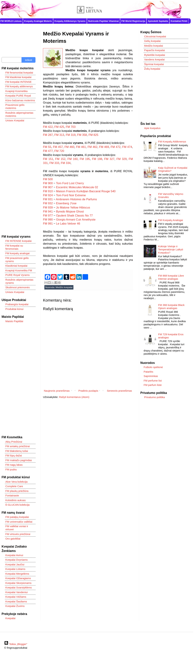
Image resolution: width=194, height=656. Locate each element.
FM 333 (54, 162)
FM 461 (81, 146)
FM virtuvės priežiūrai (17, 534)
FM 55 (47, 146)
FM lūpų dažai (13, 455)
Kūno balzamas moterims (20, 100)
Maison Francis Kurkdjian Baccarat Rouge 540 (86, 191)
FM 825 (93, 134)
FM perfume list (153, 380)
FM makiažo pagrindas (18, 460)
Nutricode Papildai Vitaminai (103, 21)
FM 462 (92, 146)
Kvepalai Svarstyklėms (18, 587)
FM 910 (48, 191)
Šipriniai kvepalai (154, 64)
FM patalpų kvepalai (17, 516)
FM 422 (48, 126)
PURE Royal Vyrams (17, 274)
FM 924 (48, 195)
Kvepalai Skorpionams (18, 582)
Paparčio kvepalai (154, 50)
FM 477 (48, 150)
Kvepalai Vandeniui (16, 592)
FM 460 (69, 146)
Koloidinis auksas (15, 500)
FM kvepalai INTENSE (18, 81)
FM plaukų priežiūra (16, 490)
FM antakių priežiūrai (17, 446)
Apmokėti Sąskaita (158, 21)
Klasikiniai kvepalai (16, 265)
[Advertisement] (18, 178)
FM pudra (11, 469)
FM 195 (85, 158)
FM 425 (59, 126)
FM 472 (115, 146)
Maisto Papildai (14, 321)
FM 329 (121, 158)
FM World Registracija (133, 21)
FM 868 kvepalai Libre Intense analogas (171, 277)
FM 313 (59, 134)
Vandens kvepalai (154, 59)
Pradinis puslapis (88, 390)
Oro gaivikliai (12, 538)
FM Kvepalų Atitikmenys (172, 141)
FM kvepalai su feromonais (14, 247)
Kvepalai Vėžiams (15, 596)
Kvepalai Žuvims (15, 605)
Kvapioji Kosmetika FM (18, 270)
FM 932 (48, 203)
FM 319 (71, 134)
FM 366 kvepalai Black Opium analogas (171, 306)
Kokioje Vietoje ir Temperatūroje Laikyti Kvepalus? (170, 249)
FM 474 (127, 146)
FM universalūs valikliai (18, 521)
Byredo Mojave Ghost (70, 211)
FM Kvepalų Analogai (170, 220)
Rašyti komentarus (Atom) (74, 396)
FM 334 (66, 162)
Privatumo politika (154, 397)
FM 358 (82, 134)
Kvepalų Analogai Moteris (38, 21)
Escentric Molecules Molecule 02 (77, 187)
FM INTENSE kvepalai (18, 240)
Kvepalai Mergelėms (17, 573)
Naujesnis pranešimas (57, 390)
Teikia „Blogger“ (15, 644)
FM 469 (104, 146)
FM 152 (60, 158)
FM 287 (48, 134)
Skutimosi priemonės (17, 287)
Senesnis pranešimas (119, 390)
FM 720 (59, 150)
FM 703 (71, 126)
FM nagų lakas (14, 464)
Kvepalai (10, 618)
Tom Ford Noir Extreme (71, 195)
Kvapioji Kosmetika (16, 91)
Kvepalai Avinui (14, 555)
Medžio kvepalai (64, 287)
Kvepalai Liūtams (15, 568)
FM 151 (48, 158)
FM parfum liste (153, 384)
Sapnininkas (151, 376)
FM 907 (48, 187)
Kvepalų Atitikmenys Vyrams (70, 21)
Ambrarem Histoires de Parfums (76, 199)
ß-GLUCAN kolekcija (17, 504)
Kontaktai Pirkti (179, 21)
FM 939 (48, 207)
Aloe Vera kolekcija (16, 481)
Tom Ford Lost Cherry (70, 183)
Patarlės (148, 371)
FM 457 (58, 146)
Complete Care (14, 486)
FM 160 (72, 158)
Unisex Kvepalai (14, 120)
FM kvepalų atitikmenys (19, 86)
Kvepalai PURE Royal (18, 95)
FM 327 (109, 158)
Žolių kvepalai (152, 68)
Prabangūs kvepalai (16, 304)
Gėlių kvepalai (152, 40)
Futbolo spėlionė (153, 367)
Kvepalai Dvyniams (16, 559)
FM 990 (48, 219)
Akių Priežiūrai (13, 441)
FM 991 (48, 223)
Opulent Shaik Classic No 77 (74, 215)
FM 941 (48, 211)
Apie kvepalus (152, 128)
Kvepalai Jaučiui (14, 564)
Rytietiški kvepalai (154, 54)
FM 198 (97, 158)
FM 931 (48, 199)
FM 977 (48, 215)
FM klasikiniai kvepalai (18, 77)
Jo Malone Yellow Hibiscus (73, 207)
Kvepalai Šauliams (16, 601)
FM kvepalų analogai (17, 253)
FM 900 (48, 183)
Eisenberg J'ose (66, 203)
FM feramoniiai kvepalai (19, 72)
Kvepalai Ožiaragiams (18, 578)
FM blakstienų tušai (16, 450)
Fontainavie (12, 495)
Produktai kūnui (14, 308)
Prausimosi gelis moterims (14, 106)
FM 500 (48, 179)
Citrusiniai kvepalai (155, 36)
